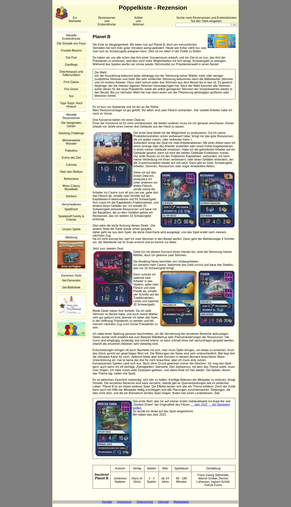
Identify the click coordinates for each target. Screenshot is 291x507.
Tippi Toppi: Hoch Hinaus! (71, 105)
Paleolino (71, 150)
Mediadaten (181, 501)
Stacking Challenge (71, 133)
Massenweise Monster (71, 142)
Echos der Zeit (71, 157)
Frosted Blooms (71, 50)
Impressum (124, 501)
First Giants (71, 82)
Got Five (71, 57)
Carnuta (71, 164)
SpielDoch (71, 209)
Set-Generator (71, 280)
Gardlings (71, 64)
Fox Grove (71, 89)
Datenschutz (145, 501)
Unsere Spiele (71, 229)
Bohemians (71, 178)
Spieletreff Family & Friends (71, 218)
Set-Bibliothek (71, 287)
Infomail (163, 501)
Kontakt (107, 501)
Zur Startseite (74, 19)
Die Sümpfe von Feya (71, 43)
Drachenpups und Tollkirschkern (71, 73)
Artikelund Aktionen (138, 21)
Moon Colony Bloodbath (71, 187)
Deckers (71, 196)
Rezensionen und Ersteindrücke (107, 21)
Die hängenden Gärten (71, 124)
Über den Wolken (71, 171)
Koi (71, 96)
